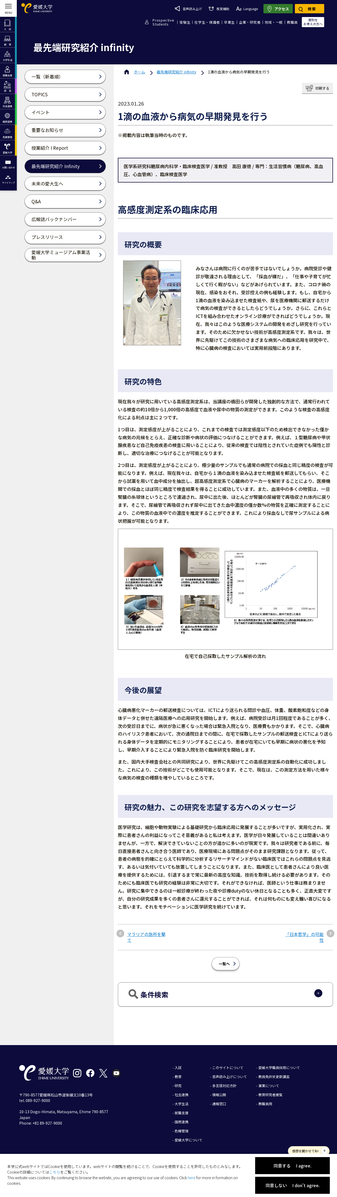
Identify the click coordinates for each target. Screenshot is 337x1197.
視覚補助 (219, 8)
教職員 (292, 22)
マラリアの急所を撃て (146, 937)
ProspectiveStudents (163, 22)
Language (247, 8)
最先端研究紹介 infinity (176, 71)
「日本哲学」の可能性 (304, 937)
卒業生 (229, 22)
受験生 (184, 22)
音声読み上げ (188, 8)
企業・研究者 (250, 22)
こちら (54, 1172)
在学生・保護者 (207, 22)
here (191, 1177)
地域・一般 (274, 22)
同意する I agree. (292, 1165)
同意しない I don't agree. (293, 1185)
